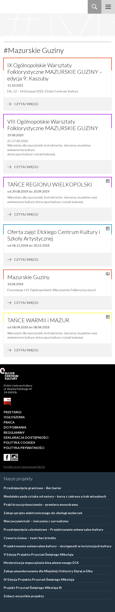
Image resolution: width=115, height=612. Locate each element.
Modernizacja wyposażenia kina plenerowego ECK (41, 563)
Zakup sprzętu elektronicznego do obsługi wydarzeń (43, 513)
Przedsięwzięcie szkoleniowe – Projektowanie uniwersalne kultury (53, 529)
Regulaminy (14, 432)
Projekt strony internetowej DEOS (24, 466)
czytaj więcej (42, 104)
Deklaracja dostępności (26, 437)
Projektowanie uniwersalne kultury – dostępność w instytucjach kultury (57, 546)
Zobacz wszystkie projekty (24, 596)
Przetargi (12, 412)
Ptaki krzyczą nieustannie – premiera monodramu (41, 504)
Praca (9, 422)
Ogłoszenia (14, 417)
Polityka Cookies (19, 442)
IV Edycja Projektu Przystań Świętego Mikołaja (39, 579)
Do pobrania (15, 427)
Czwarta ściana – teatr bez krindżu (30, 538)
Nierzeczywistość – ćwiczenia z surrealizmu (36, 521)
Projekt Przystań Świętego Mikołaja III (33, 588)
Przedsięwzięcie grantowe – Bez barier (32, 488)
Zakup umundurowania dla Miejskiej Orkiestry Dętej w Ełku (48, 571)
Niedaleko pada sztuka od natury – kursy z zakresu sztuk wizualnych (55, 496)
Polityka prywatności (24, 448)
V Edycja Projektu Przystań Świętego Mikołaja (38, 554)
